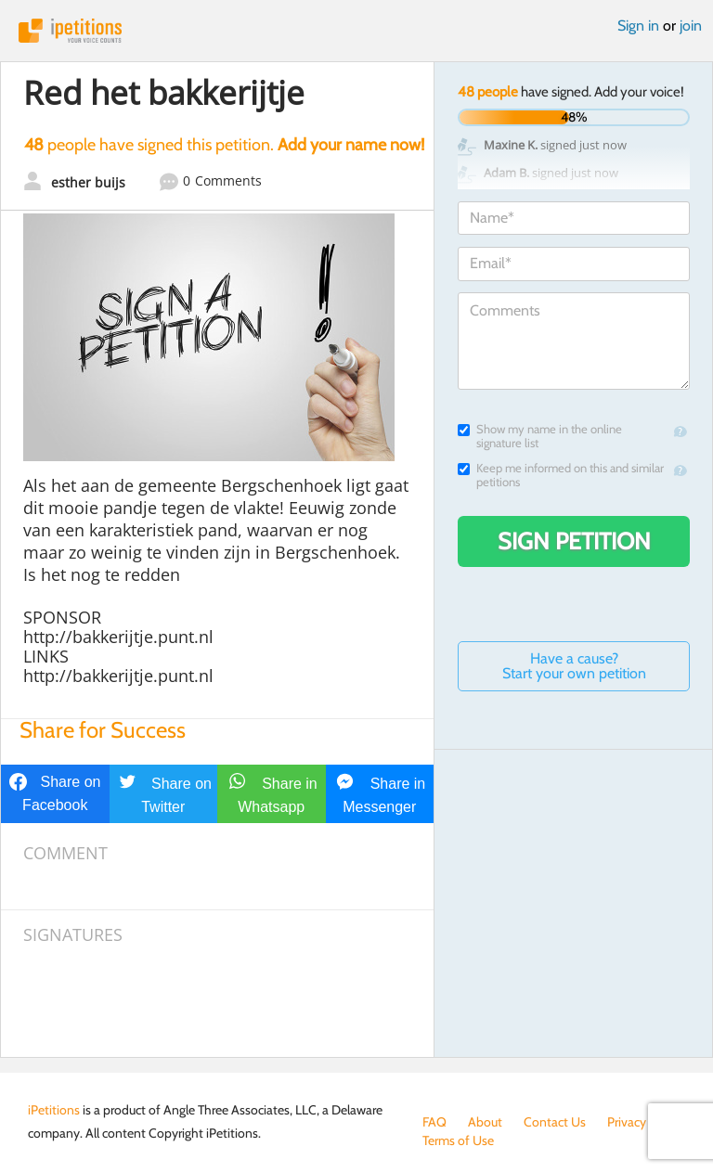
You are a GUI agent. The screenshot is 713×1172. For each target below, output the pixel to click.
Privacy (626, 1122)
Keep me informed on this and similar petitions (561, 475)
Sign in (638, 25)
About (485, 1122)
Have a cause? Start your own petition (574, 666)
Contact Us (555, 1122)
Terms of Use (458, 1140)
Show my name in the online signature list (540, 436)
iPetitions (356, 31)
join (691, 25)
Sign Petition (574, 541)
